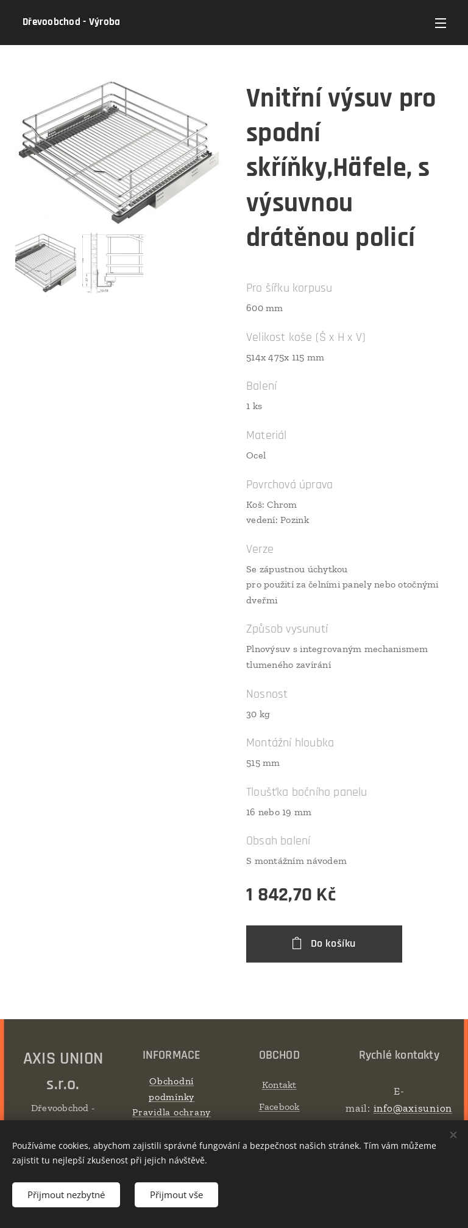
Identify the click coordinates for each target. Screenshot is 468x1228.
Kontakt (279, 1084)
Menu (440, 23)
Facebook (279, 1106)
